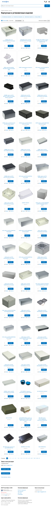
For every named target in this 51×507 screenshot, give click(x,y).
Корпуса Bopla (38, 16)
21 (39, 458)
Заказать (10, 45)
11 (23, 458)
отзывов (5, 495)
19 (36, 458)
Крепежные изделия (29, 16)
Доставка (20, 493)
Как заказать (20, 491)
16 (31, 458)
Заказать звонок (5, 473)
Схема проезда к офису (5, 477)
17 (32, 458)
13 (26, 458)
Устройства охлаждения (18, 16)
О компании (20, 494)
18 (34, 458)
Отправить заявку (5, 469)
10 (21, 458)
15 (29, 458)
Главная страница (4, 10)
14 (28, 458)
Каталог (10, 10)
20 (37, 458)
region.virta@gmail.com (8, 465)
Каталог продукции (22, 490)
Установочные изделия (6, 16)
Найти (47, 5)
